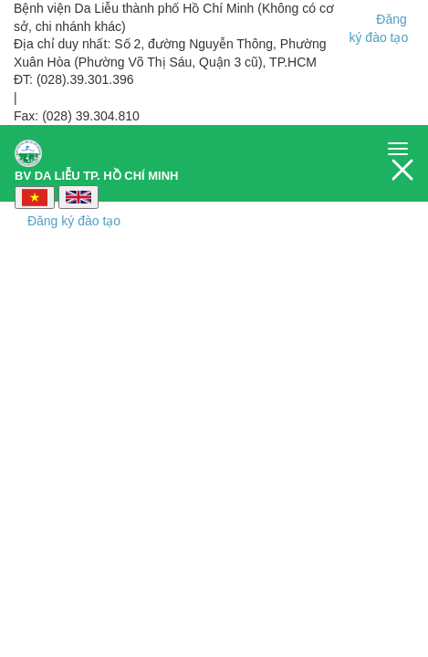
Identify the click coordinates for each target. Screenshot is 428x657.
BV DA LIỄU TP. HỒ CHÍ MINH (97, 156)
